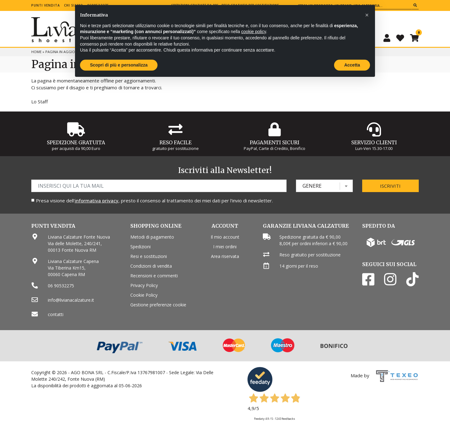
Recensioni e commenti (154, 276)
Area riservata (225, 256)
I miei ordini (225, 247)
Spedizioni (140, 247)
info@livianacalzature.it (71, 300)
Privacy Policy (144, 285)
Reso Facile (175, 142)
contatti (55, 314)
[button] (367, 15)
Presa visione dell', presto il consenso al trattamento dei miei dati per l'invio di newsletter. (154, 200)
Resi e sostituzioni (148, 256)
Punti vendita (45, 5)
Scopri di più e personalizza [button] (119, 64)
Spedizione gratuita (76, 142)
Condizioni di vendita (151, 266)
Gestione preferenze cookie (158, 305)
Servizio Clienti (374, 142)
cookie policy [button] (253, 31)
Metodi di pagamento (152, 237)
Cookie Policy (144, 295)
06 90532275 (61, 286)
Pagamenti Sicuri (274, 142)
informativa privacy (96, 200)
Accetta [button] (352, 64)
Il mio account (225, 237)
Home (36, 51)
